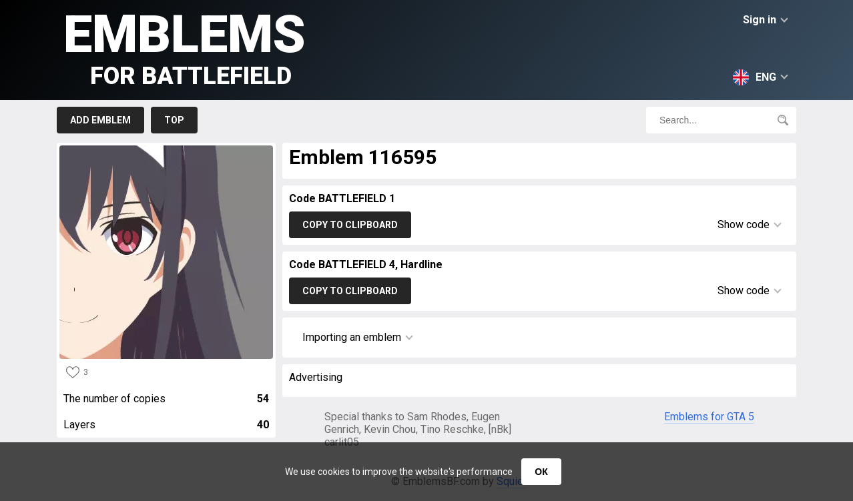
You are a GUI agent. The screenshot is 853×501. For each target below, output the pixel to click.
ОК (541, 471)
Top (174, 120)
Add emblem (100, 120)
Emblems (184, 47)
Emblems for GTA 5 (709, 416)
